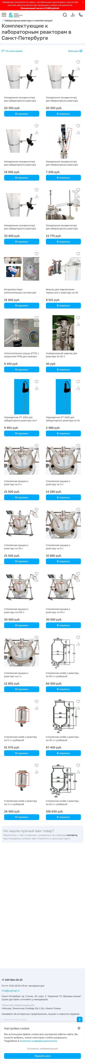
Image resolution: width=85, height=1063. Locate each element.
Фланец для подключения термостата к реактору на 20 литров (62, 292)
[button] (65, 15)
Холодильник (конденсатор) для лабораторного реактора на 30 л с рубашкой (62, 100)
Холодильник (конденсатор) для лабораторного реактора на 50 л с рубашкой (20, 100)
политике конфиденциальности (38, 1041)
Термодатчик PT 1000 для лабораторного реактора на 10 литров (63, 420)
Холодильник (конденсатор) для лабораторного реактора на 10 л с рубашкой (62, 228)
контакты (71, 835)
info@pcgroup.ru (10, 990)
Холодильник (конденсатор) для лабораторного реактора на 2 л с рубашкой (62, 164)
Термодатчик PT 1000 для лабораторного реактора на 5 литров (20, 420)
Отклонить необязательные (42, 1048)
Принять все (42, 1055)
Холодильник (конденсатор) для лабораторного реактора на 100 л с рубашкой (20, 228)
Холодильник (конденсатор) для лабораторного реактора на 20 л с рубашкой (20, 164)
